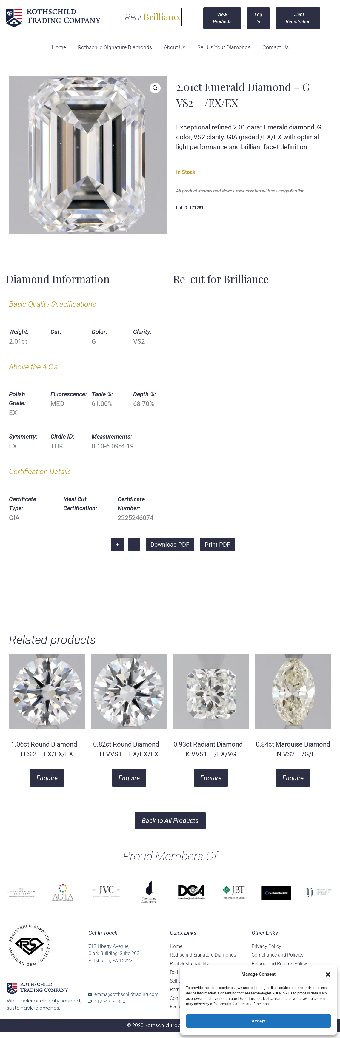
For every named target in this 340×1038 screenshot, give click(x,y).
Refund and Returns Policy (279, 963)
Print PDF (217, 544)
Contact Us (275, 47)
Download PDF (169, 544)
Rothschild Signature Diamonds (115, 47)
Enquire (47, 778)
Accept (259, 1021)
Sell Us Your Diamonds (223, 47)
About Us (174, 47)
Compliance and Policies (278, 955)
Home (59, 47)
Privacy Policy (266, 946)
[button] (328, 974)
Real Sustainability (189, 963)
